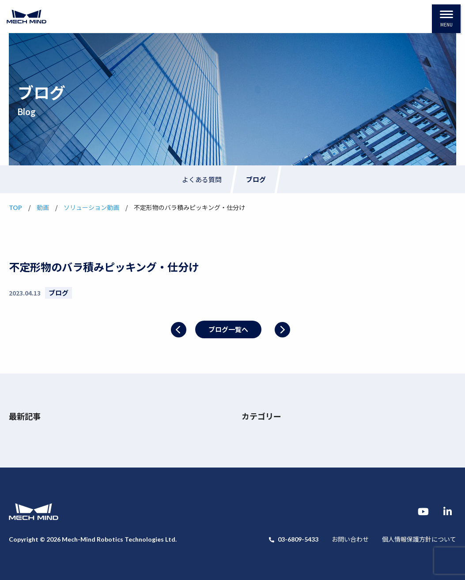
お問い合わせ (350, 539)
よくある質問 (202, 179)
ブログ (256, 179)
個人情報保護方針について (419, 539)
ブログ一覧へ (228, 329)
